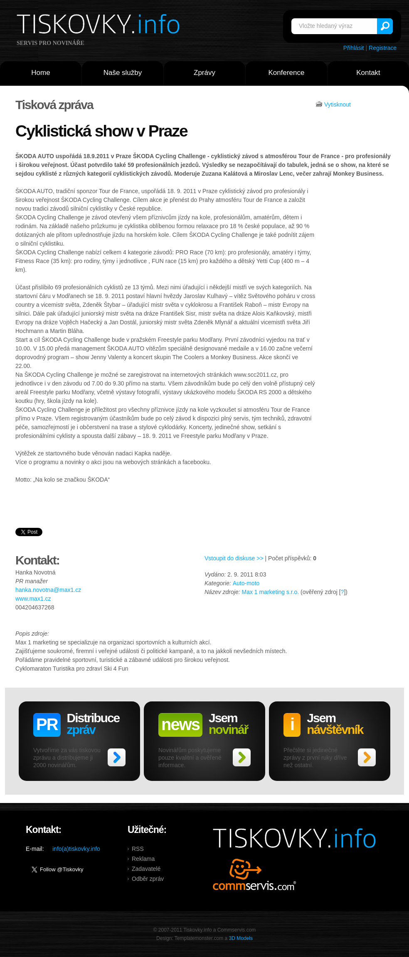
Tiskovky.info (100, 25)
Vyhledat (385, 26)
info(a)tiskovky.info (76, 848)
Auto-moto (246, 583)
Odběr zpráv (148, 878)
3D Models (241, 938)
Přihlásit (353, 48)
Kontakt (368, 73)
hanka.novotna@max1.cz (48, 590)
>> (117, 757)
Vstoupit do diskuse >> (234, 558)
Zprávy (204, 73)
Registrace (383, 48)
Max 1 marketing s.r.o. (270, 592)
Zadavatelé (146, 868)
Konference (287, 73)
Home (40, 73)
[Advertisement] (354, 316)
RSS (138, 848)
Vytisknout (337, 104)
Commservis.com (254, 874)
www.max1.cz (33, 598)
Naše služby (122, 73)
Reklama (143, 858)
